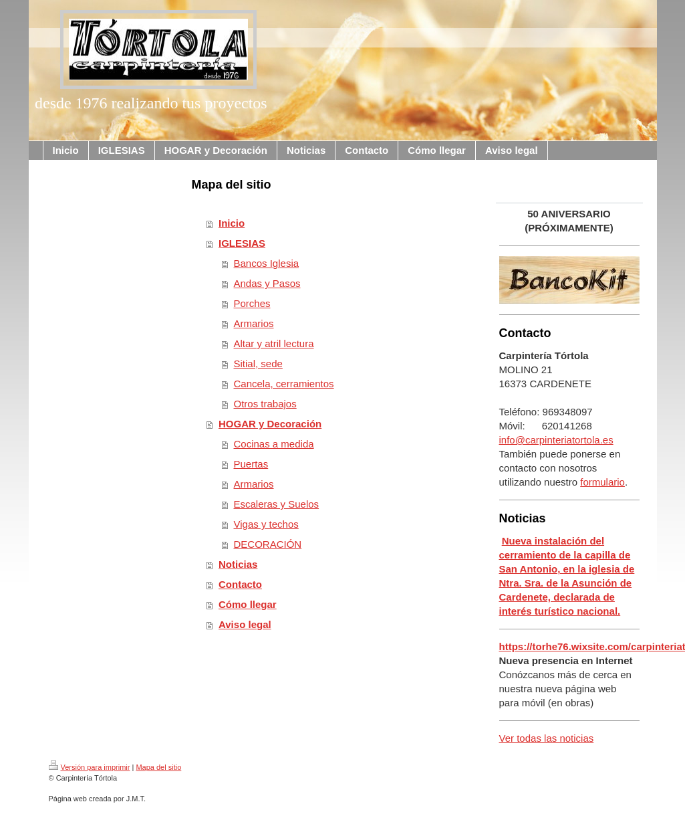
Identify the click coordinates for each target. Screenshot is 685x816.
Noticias (238, 564)
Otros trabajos (265, 403)
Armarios (254, 323)
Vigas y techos (266, 524)
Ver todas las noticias (546, 738)
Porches (252, 303)
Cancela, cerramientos (284, 383)
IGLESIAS (242, 243)
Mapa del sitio (158, 767)
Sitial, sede (258, 363)
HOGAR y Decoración (270, 423)
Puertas (251, 464)
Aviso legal (245, 624)
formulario (602, 482)
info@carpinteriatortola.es (556, 439)
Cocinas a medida (274, 443)
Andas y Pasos (267, 283)
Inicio (232, 223)
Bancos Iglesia (266, 263)
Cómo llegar (248, 604)
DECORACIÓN (268, 544)
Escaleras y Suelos (276, 504)
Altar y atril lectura (274, 343)
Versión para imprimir (89, 767)
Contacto (240, 584)
